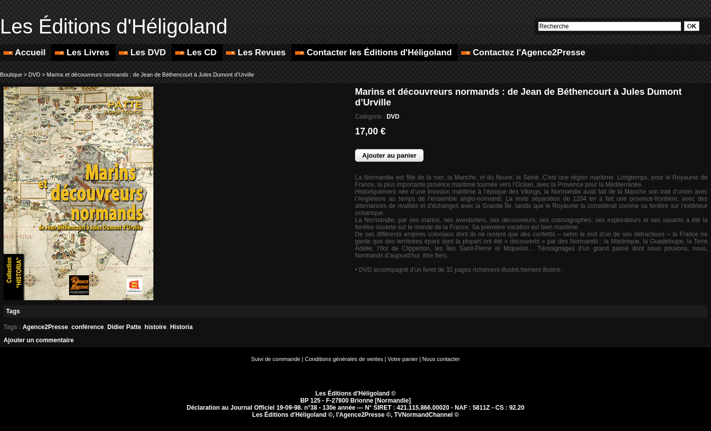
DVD (34, 74)
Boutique (11, 74)
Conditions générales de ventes (344, 359)
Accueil (26, 52)
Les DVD (143, 52)
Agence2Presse (45, 327)
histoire (156, 327)
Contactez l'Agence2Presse (523, 52)
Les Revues (257, 52)
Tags (13, 311)
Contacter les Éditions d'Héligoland (374, 52)
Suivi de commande (276, 359)
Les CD (197, 52)
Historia (181, 327)
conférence (88, 327)
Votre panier (402, 359)
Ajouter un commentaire (39, 340)
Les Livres (83, 52)
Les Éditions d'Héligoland (114, 26)
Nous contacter (441, 359)
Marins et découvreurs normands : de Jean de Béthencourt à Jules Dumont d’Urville (150, 74)
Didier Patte (124, 327)
